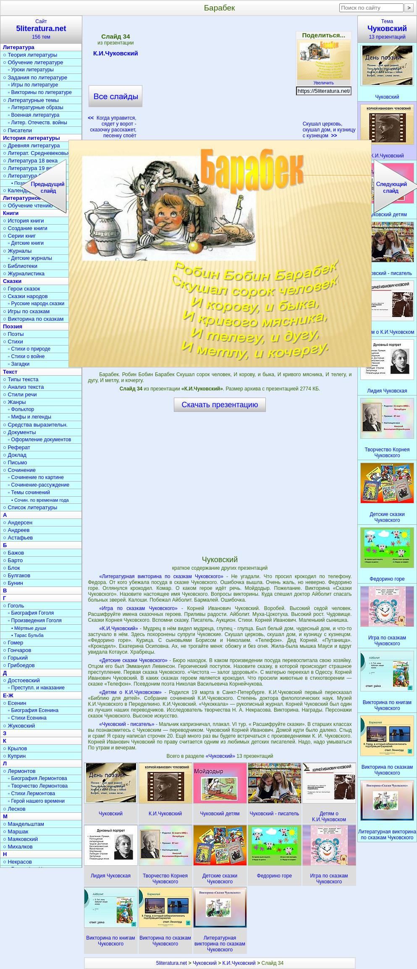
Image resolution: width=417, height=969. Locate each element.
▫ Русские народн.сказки (36, 303)
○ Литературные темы (31, 100)
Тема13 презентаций (387, 29)
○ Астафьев (18, 537)
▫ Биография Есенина (33, 710)
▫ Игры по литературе (33, 85)
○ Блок (11, 568)
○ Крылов (15, 748)
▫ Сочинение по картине (36, 477)
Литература (18, 47)
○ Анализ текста (23, 387)
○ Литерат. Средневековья (36, 153)
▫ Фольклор (21, 409)
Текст (10, 372)
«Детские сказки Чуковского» (133, 660)
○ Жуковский (19, 726)
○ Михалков (18, 846)
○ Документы (19, 432)
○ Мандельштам (23, 824)
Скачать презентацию (220, 405)
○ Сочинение (19, 470)
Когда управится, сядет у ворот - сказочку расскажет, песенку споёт (112, 127)
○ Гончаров (17, 650)
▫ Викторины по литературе (40, 92)
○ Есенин (14, 703)
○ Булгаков (16, 575)
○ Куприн (14, 756)
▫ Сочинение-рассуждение (38, 485)
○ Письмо (15, 462)
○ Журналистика (24, 273)
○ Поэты (13, 334)
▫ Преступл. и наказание (36, 688)
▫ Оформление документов (39, 440)
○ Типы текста (21, 379)
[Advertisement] (219, 80)
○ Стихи (13, 341)
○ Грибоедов (19, 665)
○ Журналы (17, 251)
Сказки (12, 281)
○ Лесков (14, 809)
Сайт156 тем (41, 29)
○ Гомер (13, 642)
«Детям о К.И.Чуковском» (130, 692)
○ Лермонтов (19, 771)
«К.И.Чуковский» (118, 628)
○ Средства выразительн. (35, 425)
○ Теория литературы (30, 55)
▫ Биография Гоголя (31, 613)
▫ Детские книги (26, 243)
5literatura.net (171, 963)
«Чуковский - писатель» (126, 724)
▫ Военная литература (33, 115)
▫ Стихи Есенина (27, 718)
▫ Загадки (18, 364)
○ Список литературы (30, 507)
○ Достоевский (21, 680)
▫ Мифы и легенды (29, 417)
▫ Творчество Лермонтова (38, 786)
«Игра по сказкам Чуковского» (138, 608)
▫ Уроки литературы (31, 70)
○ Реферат (16, 447)
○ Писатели (17, 130)
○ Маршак (15, 831)
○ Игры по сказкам (26, 311)
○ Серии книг (19, 236)
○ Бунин (13, 583)
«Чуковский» (221, 756)
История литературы (31, 138)
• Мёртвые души (28, 628)
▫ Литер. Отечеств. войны (37, 123)
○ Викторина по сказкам (33, 319)
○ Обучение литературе (33, 62)
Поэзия (12, 326)
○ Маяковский (20, 839)
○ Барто (13, 560)
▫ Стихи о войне (26, 356)
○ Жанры (14, 402)
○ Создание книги (25, 228)
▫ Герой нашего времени (36, 801)
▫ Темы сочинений (29, 492)
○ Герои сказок (21, 288)
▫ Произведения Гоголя (35, 620)
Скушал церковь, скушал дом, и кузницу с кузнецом (329, 130)
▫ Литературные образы (35, 107)
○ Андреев (16, 530)
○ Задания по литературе (35, 77)
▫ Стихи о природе (29, 349)
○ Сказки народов (25, 296)
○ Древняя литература (31, 145)
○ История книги (23, 220)
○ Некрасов (17, 862)
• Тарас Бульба (27, 635)
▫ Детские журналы (30, 258)
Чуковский (205, 963)
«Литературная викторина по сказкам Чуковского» (161, 576)
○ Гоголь (13, 605)
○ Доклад (14, 455)
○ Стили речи (20, 394)
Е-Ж (8, 695)
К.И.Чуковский (115, 55)
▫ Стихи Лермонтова (31, 793)
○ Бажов (13, 553)
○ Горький (15, 658)
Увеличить (323, 80)
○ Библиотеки (20, 266)
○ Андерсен (17, 522)
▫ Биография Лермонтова (37, 778)
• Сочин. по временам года (40, 500)
